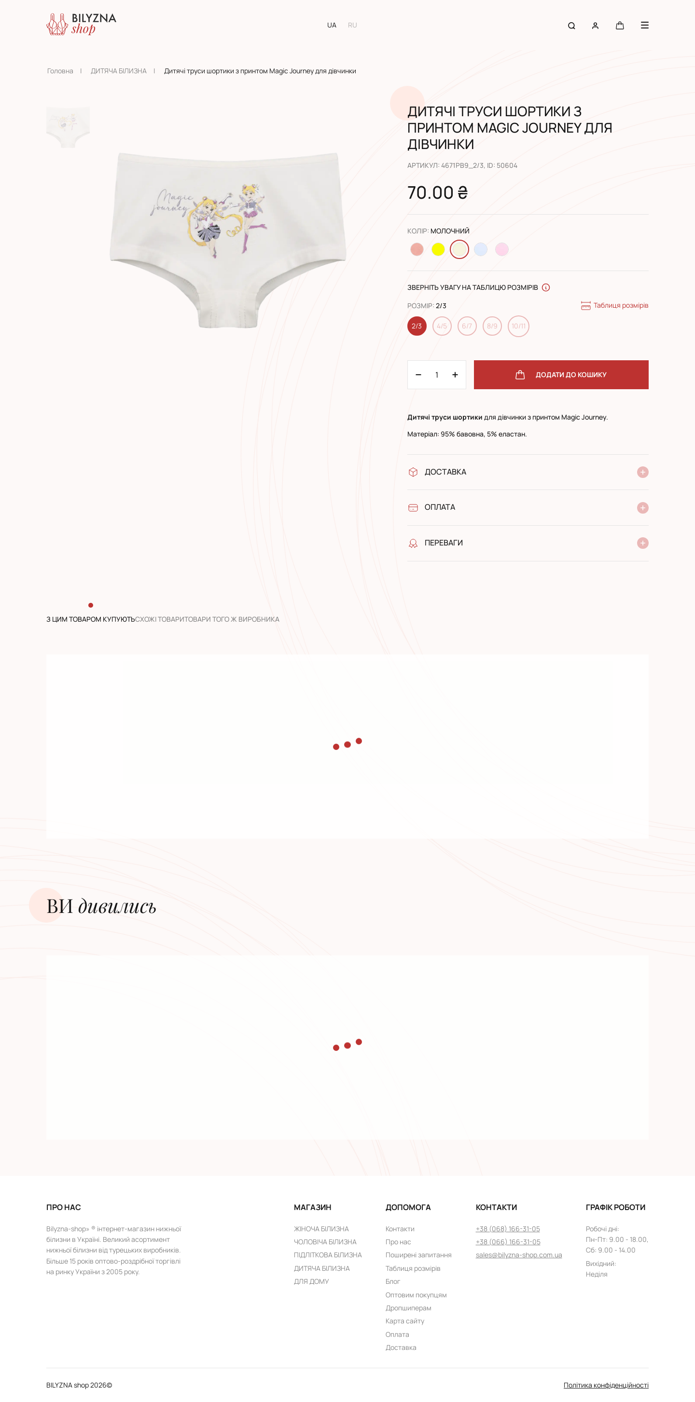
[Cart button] (620, 24)
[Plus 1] (418, 375)
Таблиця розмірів (614, 306)
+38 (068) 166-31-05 (508, 1228)
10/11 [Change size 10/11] (519, 325)
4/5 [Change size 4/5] (442, 325)
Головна (60, 70)
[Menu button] (645, 25)
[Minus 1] (455, 375)
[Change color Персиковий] (417, 249)
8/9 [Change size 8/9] (492, 325)
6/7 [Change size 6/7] (467, 325)
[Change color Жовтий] (438, 249)
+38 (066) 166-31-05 (508, 1241)
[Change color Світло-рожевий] (502, 249)
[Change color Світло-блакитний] (480, 249)
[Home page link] (81, 25)
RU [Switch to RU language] (352, 24)
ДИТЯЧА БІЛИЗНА (119, 70)
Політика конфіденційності (606, 1384)
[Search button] (571, 24)
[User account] (595, 24)
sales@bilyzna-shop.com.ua (519, 1254)
